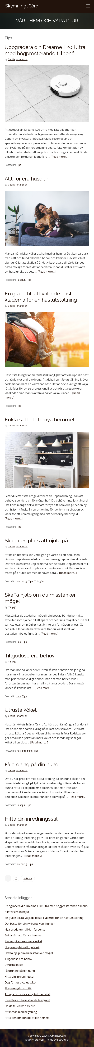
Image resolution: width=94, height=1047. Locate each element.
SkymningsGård (21, 5)
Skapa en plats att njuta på (36, 541)
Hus (18, 641)
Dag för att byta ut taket (20, 982)
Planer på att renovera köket (23, 941)
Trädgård (39, 581)
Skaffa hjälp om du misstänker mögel (29, 953)
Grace (28, 1039)
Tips (18, 164)
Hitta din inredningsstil (31, 819)
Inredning (21, 581)
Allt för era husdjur (26, 179)
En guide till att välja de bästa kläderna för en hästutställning (41, 297)
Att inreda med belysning (21, 1012)
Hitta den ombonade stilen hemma (27, 1018)
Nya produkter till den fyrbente (25, 929)
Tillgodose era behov (30, 656)
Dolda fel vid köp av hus (20, 1006)
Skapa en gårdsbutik (18, 988)
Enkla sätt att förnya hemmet (40, 420)
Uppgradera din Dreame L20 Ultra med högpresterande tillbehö (45, 50)
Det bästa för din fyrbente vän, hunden (30, 924)
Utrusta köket (21, 710)
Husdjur (20, 279)
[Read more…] (59, 157)
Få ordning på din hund (31, 764)
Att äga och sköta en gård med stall (27, 994)
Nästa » (28, 878)
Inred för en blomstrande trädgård (27, 1000)
